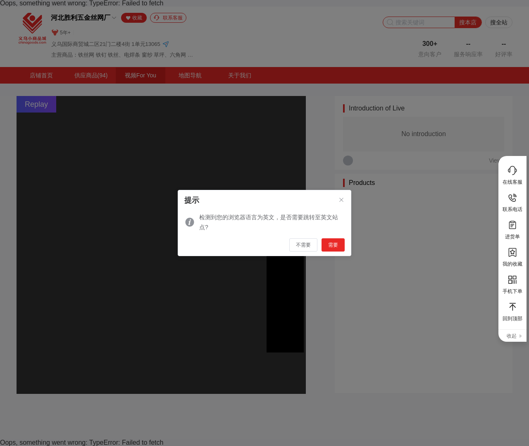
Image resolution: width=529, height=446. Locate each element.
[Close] (341, 200)
